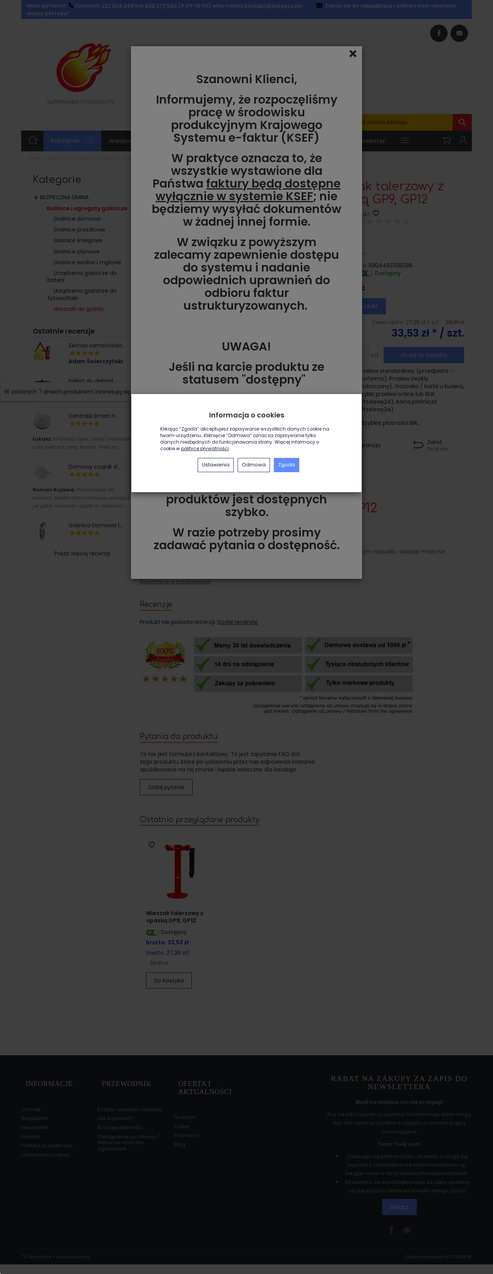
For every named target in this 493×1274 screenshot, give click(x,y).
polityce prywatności (205, 449)
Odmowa (254, 464)
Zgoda (286, 464)
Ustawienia (216, 464)
